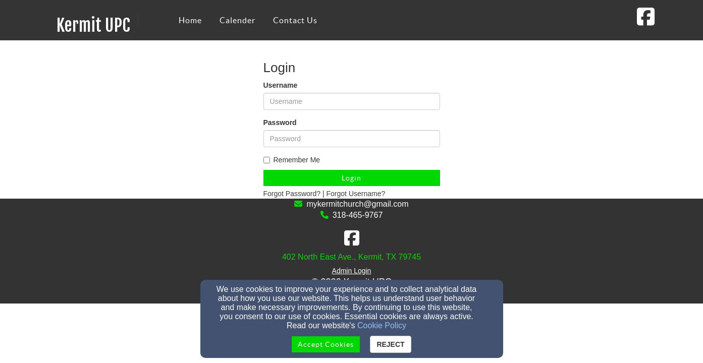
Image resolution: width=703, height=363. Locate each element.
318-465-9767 (358, 215)
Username (280, 85)
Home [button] (190, 20)
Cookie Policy (381, 325)
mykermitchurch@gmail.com (357, 204)
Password (280, 122)
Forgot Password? (292, 194)
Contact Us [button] (295, 20)
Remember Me (291, 160)
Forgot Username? (356, 194)
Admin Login (351, 271)
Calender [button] (237, 20)
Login (351, 178)
